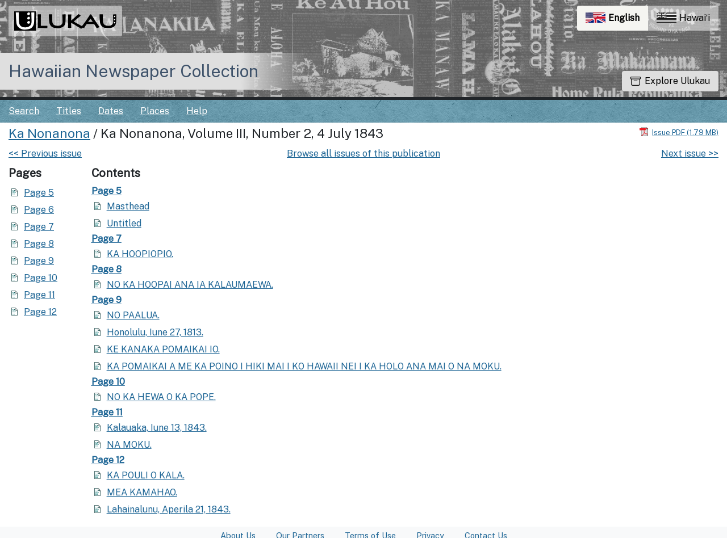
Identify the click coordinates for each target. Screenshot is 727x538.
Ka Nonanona (49, 133)
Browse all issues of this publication (363, 153)
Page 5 (39, 192)
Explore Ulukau (670, 80)
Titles (68, 111)
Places (154, 111)
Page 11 (39, 294)
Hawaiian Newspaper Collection (133, 71)
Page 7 (39, 226)
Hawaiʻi (683, 17)
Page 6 (39, 209)
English (617, 21)
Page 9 (39, 260)
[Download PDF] (678, 132)
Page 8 (39, 243)
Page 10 (40, 277)
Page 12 (40, 311)
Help (196, 111)
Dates (110, 111)
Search (24, 111)
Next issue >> (689, 153)
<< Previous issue (45, 153)
